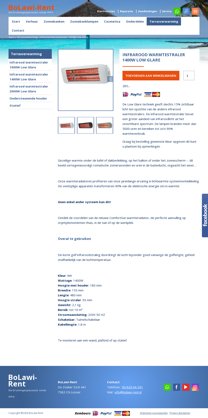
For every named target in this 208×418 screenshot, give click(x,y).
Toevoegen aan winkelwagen (151, 75)
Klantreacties (106, 11)
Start (16, 21)
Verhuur (32, 21)
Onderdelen (135, 21)
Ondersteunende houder (28, 98)
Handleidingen (147, 11)
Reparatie (126, 11)
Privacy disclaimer (180, 413)
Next (110, 79)
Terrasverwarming (164, 21)
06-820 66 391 (132, 387)
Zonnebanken (54, 21)
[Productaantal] (188, 75)
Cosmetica (112, 21)
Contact (18, 30)
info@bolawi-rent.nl (128, 392)
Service (167, 11)
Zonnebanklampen (84, 21)
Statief (15, 105)
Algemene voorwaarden (154, 413)
